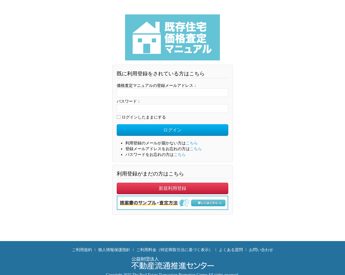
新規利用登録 (172, 188)
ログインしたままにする (141, 117)
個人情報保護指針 (114, 249)
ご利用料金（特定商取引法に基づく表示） (174, 249)
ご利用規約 (82, 249)
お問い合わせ (261, 249)
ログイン (172, 129)
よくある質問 (231, 249)
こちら (192, 143)
